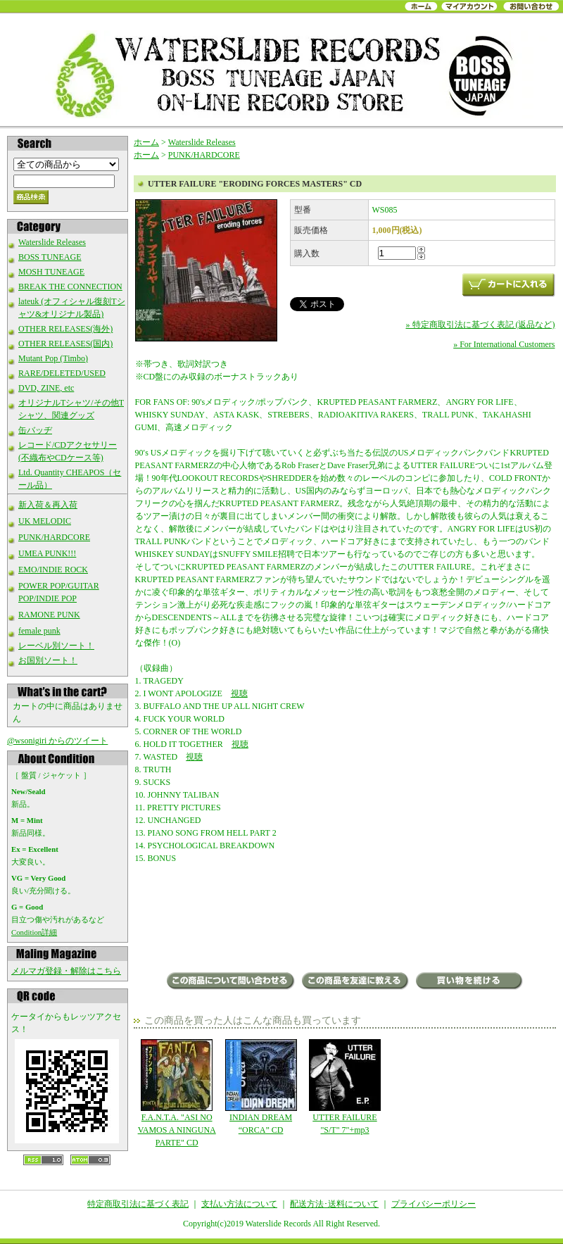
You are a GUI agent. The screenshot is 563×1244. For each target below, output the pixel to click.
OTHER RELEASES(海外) (65, 329)
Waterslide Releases (52, 242)
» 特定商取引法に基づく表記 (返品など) (480, 324)
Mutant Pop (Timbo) (53, 358)
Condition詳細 (34, 932)
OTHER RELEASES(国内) (65, 343)
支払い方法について (239, 1204)
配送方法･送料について (334, 1204)
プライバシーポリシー (433, 1204)
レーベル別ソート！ (56, 646)
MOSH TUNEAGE (51, 272)
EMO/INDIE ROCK (53, 569)
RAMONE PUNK (49, 615)
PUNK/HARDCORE (54, 537)
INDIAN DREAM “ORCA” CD (261, 1087)
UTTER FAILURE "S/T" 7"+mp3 (344, 1087)
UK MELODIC (44, 521)
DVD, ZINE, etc (46, 388)
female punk (39, 631)
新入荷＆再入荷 (47, 505)
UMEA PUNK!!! (47, 553)
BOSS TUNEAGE (49, 257)
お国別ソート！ (47, 660)
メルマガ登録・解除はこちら (66, 971)
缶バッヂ (35, 430)
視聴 (239, 693)
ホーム (146, 142)
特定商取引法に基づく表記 (138, 1204)
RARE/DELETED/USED (62, 373)
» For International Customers (504, 344)
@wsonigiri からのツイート (57, 741)
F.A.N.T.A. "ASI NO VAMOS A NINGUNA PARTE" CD (177, 1093)
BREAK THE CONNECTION (70, 286)
